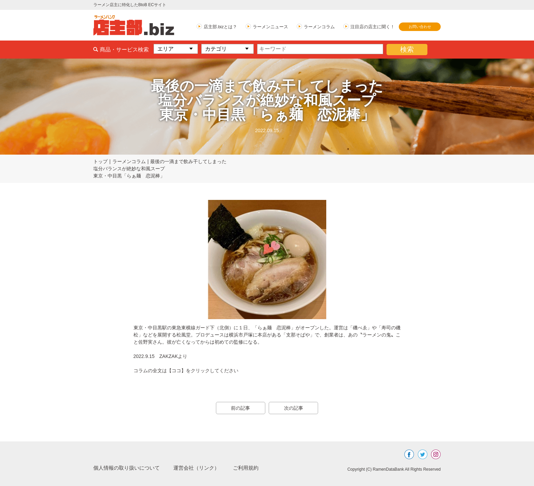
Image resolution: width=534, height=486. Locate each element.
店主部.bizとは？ (220, 26)
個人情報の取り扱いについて (128, 468)
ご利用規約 (254, 468)
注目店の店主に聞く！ (372, 26)
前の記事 (239, 408)
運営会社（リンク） (202, 468)
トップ (100, 161)
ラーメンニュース (270, 26)
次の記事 (294, 408)
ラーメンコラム (319, 26)
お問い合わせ (420, 27)
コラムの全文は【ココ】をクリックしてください (186, 370)
